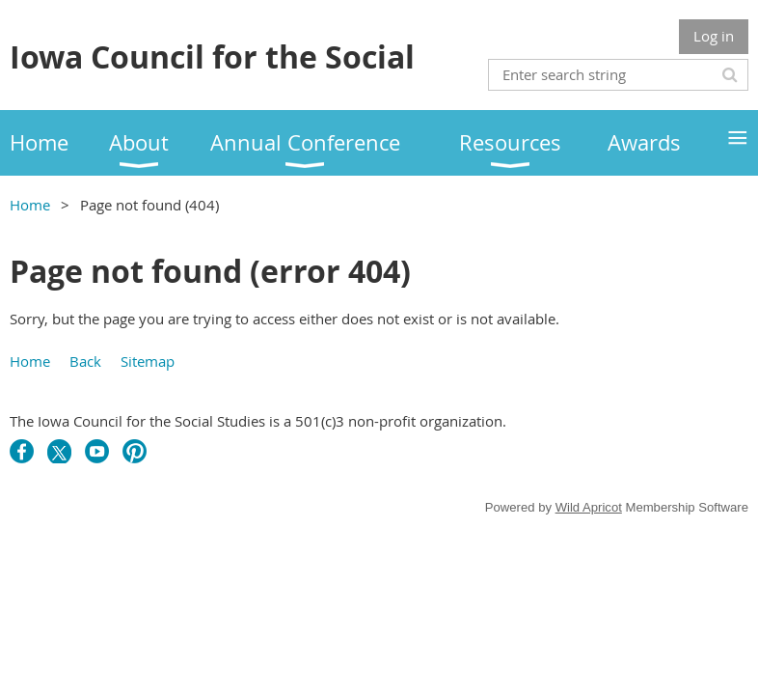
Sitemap (148, 361)
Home (30, 204)
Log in (713, 35)
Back (85, 361)
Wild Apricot (588, 507)
